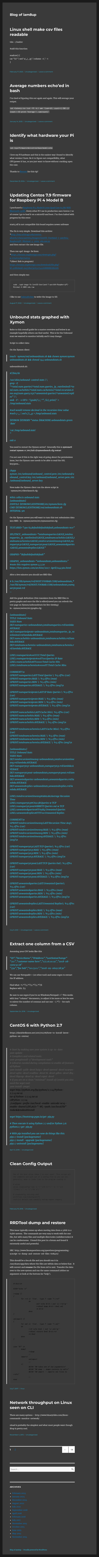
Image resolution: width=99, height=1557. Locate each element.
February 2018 (19, 1517)
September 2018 (19, 1510)
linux (22, 1389)
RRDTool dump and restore (38, 1222)
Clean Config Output (31, 1163)
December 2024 (19, 1500)
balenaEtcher (27, 297)
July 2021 (16, 1506)
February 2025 (19, 1493)
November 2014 (19, 1537)
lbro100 (23, 171)
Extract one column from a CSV (42, 943)
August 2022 (18, 1503)
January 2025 (18, 1496)
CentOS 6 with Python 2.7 (36, 1025)
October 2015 (18, 1527)
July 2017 (16, 1520)
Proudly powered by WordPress (35, 1550)
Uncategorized (31, 72)
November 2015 (19, 1523)
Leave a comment (46, 72)
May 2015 (16, 1533)
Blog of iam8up (23, 15)
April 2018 (17, 1513)
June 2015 (16, 1530)
